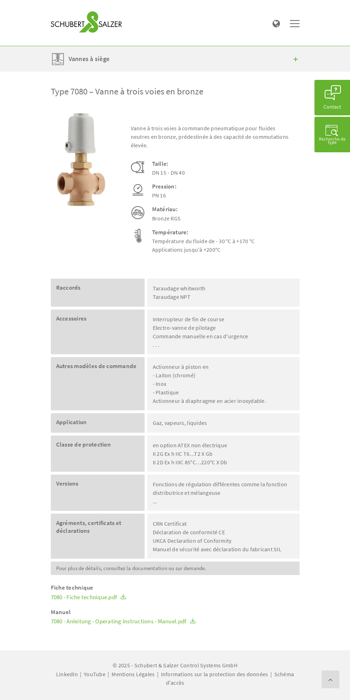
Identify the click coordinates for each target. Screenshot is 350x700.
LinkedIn (67, 674)
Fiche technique (72, 587)
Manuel (61, 612)
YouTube (95, 674)
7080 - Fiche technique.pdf (88, 597)
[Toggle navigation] (61, 7)
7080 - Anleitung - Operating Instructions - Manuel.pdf (123, 621)
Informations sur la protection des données (214, 674)
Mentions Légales (133, 674)
